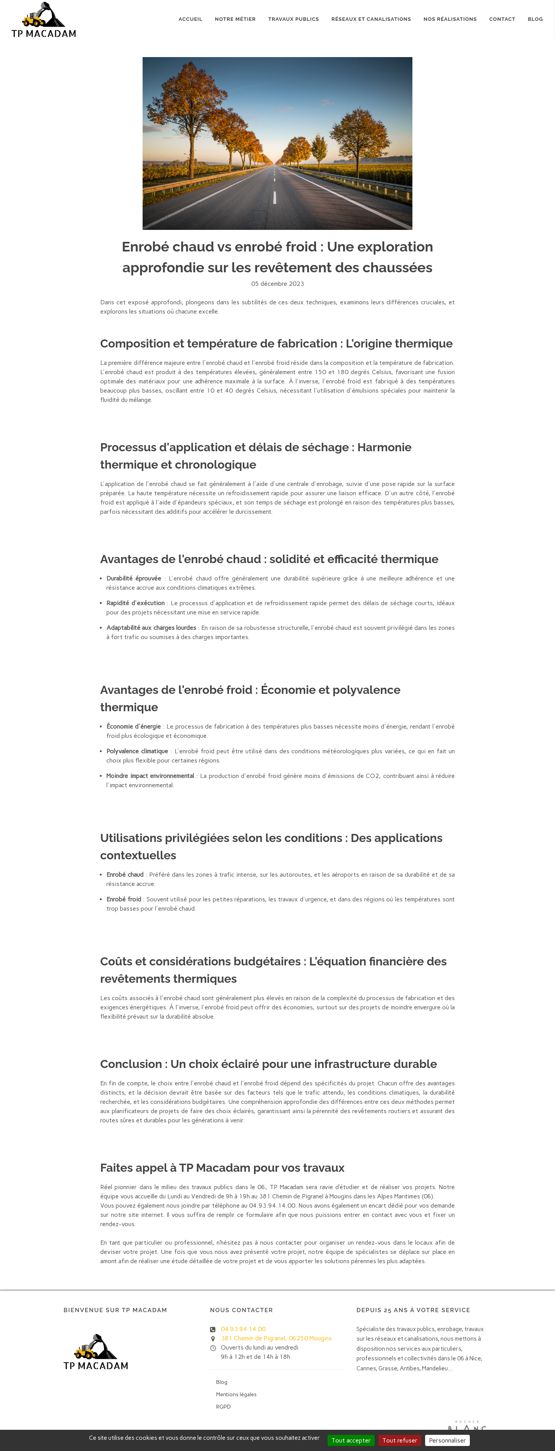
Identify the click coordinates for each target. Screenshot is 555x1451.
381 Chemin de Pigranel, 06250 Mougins (276, 1338)
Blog (535, 19)
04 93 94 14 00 (243, 1329)
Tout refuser (399, 1440)
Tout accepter (351, 1440)
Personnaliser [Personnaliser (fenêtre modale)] (447, 1440)
